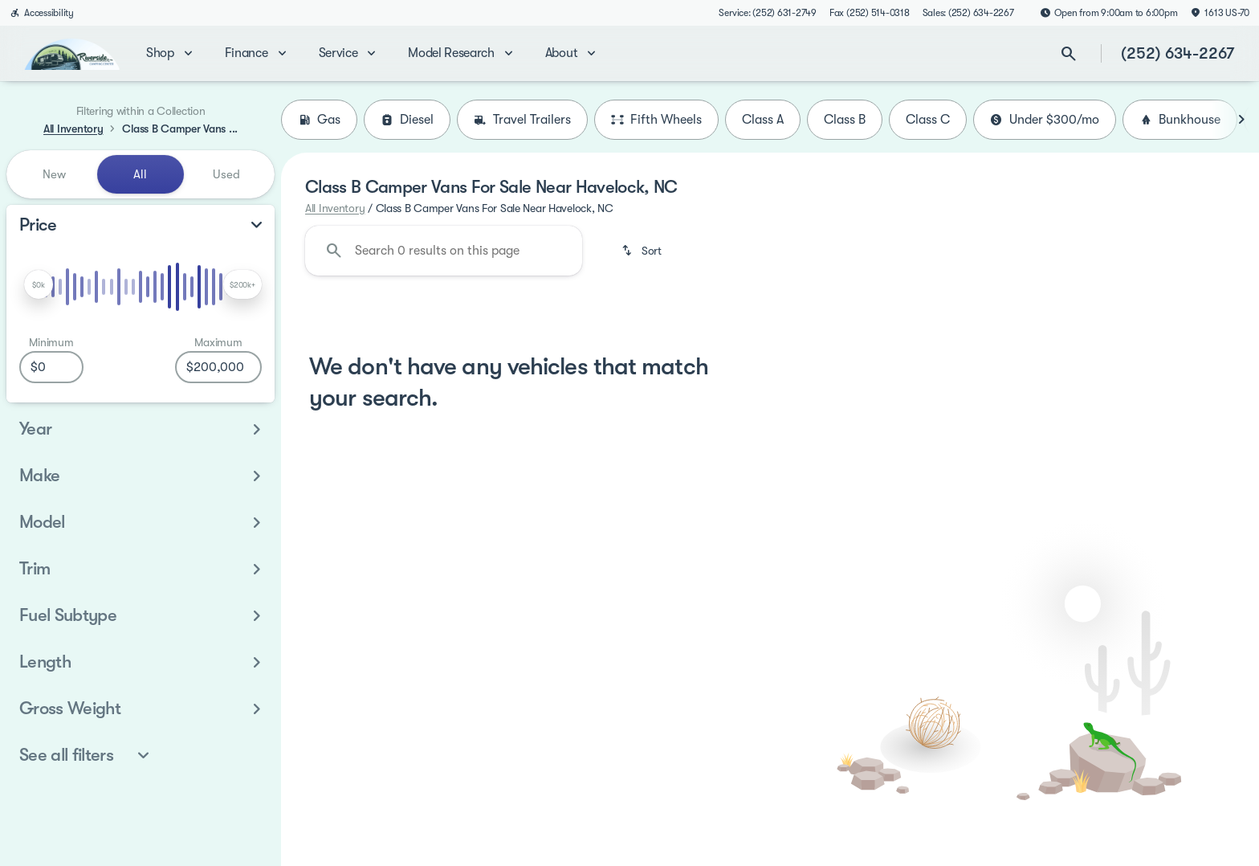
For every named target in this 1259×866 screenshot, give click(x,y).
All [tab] (140, 174)
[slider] (38, 284)
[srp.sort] (642, 250)
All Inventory (335, 208)
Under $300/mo (1044, 119)
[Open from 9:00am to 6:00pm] (1109, 12)
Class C (928, 119)
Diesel (407, 119)
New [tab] (54, 174)
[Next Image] (1241, 119)
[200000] (218, 367)
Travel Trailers (522, 119)
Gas (319, 119)
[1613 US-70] (1220, 12)
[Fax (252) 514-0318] (869, 12)
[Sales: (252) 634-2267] (968, 12)
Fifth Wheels (656, 119)
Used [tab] (226, 174)
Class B (845, 119)
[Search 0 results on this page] (443, 250)
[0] (51, 367)
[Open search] (1069, 54)
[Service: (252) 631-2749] (767, 12)
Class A (763, 119)
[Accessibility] (41, 12)
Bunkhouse (1179, 119)
